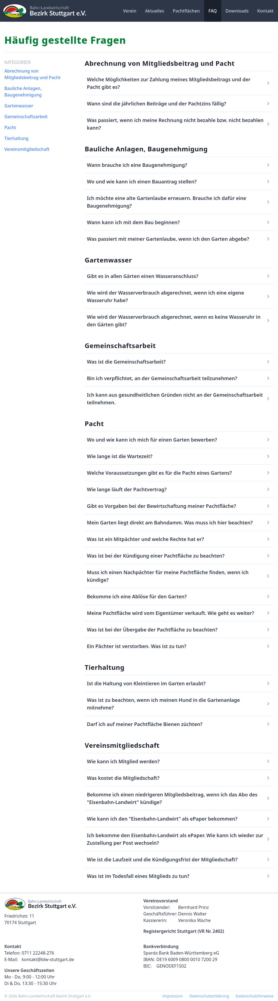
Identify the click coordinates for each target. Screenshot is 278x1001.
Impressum (173, 996)
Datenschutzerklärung (209, 996)
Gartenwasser (18, 106)
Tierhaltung (16, 138)
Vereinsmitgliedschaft (26, 149)
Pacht (10, 127)
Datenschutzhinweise (255, 996)
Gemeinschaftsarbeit (26, 117)
